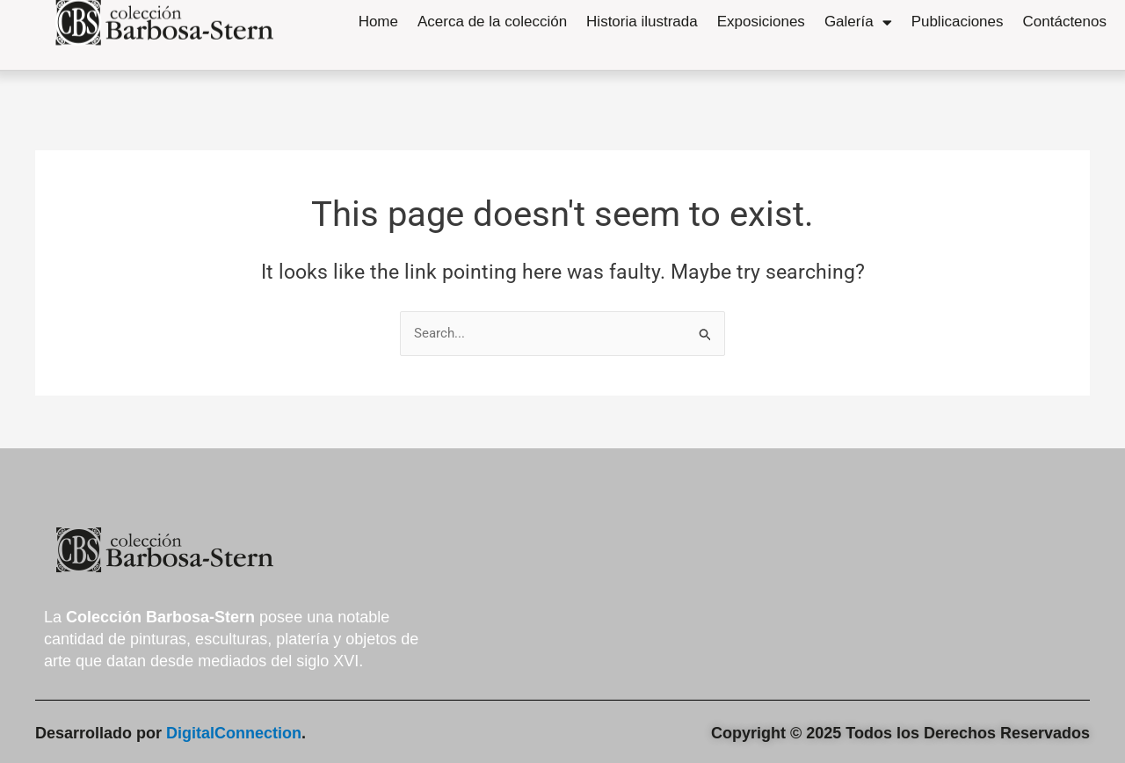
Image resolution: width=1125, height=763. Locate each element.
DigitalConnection (233, 733)
